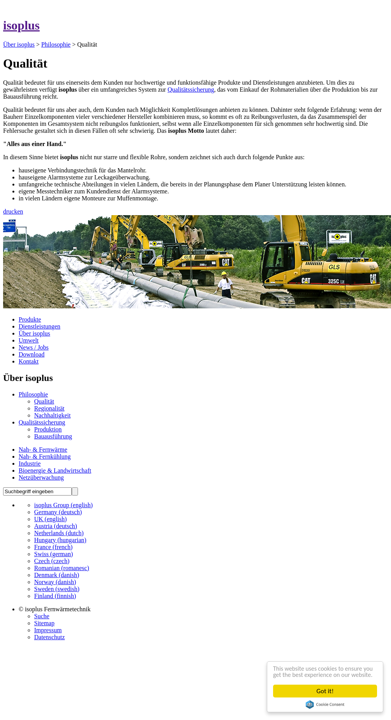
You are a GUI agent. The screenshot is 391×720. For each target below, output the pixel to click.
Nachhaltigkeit (52, 415)
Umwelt (29, 340)
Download (32, 354)
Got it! (325, 691)
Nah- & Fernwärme (43, 449)
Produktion (48, 429)
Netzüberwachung (41, 477)
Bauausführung (53, 436)
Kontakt (29, 361)
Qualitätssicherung (191, 89)
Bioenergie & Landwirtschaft (55, 470)
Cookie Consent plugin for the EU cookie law (325, 704)
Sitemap (44, 623)
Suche (41, 616)
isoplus (21, 25)
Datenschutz (49, 637)
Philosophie (56, 44)
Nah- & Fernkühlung (45, 456)
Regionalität (49, 408)
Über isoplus (19, 44)
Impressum (48, 630)
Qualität (44, 401)
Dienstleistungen (40, 326)
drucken (13, 211)
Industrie (30, 463)
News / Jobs (33, 347)
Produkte (30, 319)
